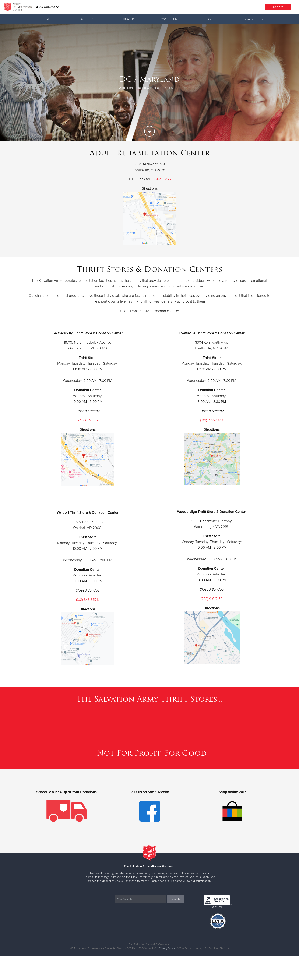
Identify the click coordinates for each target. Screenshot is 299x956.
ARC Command (47, 7)
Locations (129, 19)
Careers (211, 19)
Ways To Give (170, 19)
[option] (149, 82)
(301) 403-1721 (162, 179)
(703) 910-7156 (212, 599)
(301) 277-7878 (211, 420)
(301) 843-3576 (87, 599)
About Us (87, 19)
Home (46, 19)
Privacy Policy (253, 19)
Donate (278, 7)
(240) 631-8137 (87, 420)
